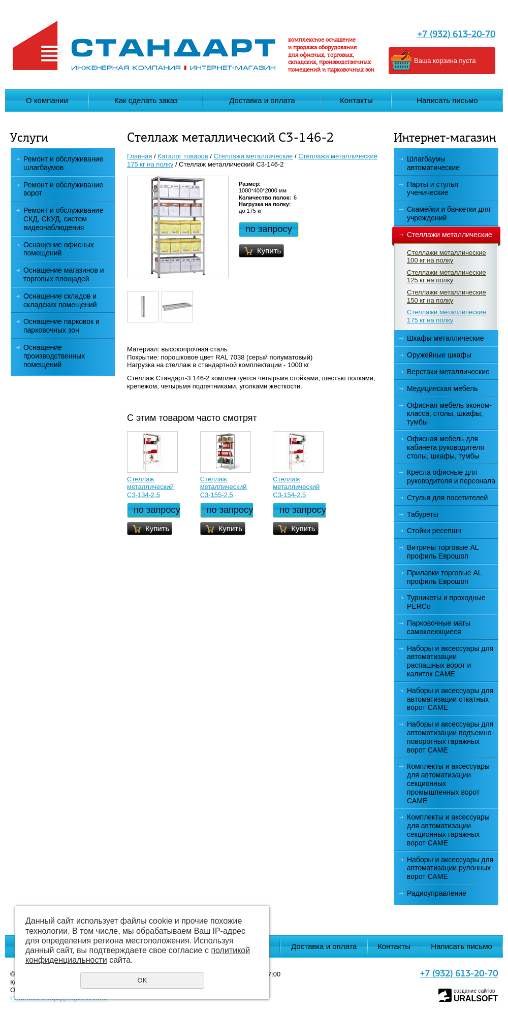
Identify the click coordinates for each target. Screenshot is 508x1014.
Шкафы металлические (445, 338)
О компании (47, 100)
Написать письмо (447, 100)
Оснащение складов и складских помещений (60, 300)
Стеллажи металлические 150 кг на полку (446, 296)
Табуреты (422, 514)
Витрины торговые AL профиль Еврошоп (443, 551)
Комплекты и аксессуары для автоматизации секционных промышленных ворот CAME (448, 783)
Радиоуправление (436, 893)
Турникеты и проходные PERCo (446, 602)
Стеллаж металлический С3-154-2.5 (296, 487)
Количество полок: (265, 197)
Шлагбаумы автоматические (433, 163)
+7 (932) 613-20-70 (456, 35)
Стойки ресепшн (434, 531)
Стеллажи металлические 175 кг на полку (446, 316)
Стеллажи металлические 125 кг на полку (446, 276)
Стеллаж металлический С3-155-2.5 (223, 487)
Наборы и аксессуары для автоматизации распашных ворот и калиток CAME (450, 661)
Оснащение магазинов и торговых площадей (63, 274)
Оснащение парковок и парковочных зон (61, 325)
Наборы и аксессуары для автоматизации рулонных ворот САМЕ (450, 868)
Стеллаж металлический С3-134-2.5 (150, 487)
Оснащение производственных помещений (54, 356)
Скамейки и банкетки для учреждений (448, 213)
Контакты (356, 100)
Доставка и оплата (262, 100)
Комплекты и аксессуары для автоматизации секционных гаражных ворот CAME (448, 829)
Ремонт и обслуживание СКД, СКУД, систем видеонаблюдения (63, 219)
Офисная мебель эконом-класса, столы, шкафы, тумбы (449, 414)
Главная (139, 156)
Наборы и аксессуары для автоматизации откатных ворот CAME (450, 699)
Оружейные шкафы (439, 355)
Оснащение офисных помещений (58, 249)
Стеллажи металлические (446, 234)
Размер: (250, 184)
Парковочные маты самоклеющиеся (438, 627)
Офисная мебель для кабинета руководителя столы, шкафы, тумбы (445, 447)
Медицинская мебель (442, 388)
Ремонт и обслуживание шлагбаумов (63, 163)
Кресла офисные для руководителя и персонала (451, 476)
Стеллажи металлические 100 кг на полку (446, 257)
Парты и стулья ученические (432, 188)
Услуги (29, 139)
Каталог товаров (182, 156)
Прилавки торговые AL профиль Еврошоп (444, 577)
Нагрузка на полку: (265, 204)
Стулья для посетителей (447, 498)
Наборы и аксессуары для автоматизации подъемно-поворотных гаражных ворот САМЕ (450, 737)
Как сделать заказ (146, 100)
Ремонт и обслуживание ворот (63, 189)
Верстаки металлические (448, 372)
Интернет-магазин (445, 139)
